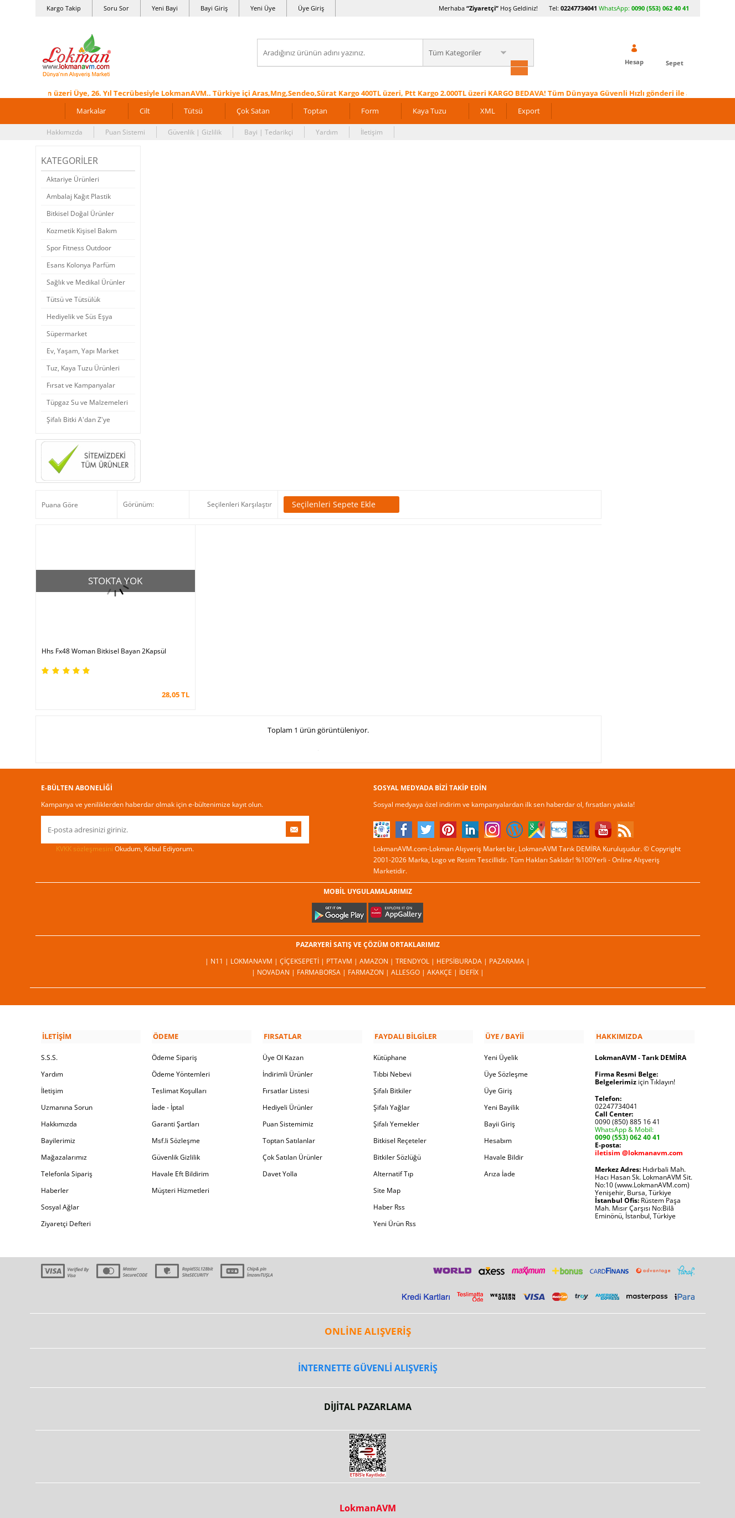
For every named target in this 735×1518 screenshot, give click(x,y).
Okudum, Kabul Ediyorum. (117, 835)
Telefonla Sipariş (66, 1159)
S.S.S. (49, 1042)
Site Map (386, 1175)
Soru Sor (116, 8)
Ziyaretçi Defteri (66, 1208)
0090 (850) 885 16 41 (627, 1107)
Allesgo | (409, 958)
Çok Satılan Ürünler (292, 1142)
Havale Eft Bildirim (180, 1159)
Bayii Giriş (499, 1109)
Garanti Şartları (175, 1109)
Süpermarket (67, 332)
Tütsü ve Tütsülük (73, 298)
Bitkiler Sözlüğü (397, 1142)
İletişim (372, 131)
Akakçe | (443, 958)
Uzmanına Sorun (66, 1092)
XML (487, 110)
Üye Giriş (311, 8)
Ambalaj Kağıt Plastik (79, 195)
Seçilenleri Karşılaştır (239, 503)
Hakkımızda (65, 131)
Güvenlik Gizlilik (176, 1142)
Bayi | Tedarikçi (268, 131)
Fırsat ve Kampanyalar (81, 384)
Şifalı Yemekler (396, 1109)
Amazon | (377, 947)
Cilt (145, 110)
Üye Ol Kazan (283, 1042)
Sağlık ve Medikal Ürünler (86, 281)
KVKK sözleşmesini (84, 835)
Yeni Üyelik (501, 1042)
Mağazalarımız (64, 1142)
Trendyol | (415, 947)
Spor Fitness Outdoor (79, 246)
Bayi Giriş (214, 8)
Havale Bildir (503, 1142)
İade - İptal (168, 1092)
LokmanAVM (368, 1492)
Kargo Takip (64, 8)
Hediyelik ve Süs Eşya (79, 315)
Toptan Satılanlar (289, 1125)
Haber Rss (389, 1192)
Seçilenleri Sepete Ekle (341, 504)
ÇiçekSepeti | (303, 947)
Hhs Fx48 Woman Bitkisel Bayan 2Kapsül (104, 638)
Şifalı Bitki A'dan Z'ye (78, 418)
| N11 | (217, 947)
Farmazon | (369, 958)
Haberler (55, 1175)
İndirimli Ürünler (288, 1059)
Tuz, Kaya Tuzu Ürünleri (83, 367)
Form (370, 110)
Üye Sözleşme (506, 1059)
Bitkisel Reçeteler (399, 1125)
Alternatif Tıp (393, 1159)
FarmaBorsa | (322, 958)
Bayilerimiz (58, 1125)
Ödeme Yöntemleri (181, 1059)
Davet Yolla (280, 1159)
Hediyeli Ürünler (288, 1092)
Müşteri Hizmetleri (180, 1175)
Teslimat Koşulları (179, 1075)
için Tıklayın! (635, 1067)
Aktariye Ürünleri (73, 178)
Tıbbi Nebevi (392, 1059)
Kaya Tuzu (429, 110)
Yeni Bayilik (501, 1092)
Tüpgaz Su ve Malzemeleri (87, 401)
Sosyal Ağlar (60, 1192)
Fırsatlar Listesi (286, 1075)
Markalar (91, 110)
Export (529, 110)
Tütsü (193, 110)
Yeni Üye (262, 8)
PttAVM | (342, 947)
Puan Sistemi (125, 131)
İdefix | (471, 958)
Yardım (327, 131)
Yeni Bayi (165, 8)
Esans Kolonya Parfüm (81, 264)
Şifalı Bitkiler (392, 1075)
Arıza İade (499, 1159)
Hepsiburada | (462, 947)
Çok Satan (253, 110)
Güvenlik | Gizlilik (195, 131)
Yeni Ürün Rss (394, 1208)
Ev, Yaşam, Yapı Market (83, 349)
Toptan (315, 110)
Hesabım (498, 1125)
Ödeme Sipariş (174, 1042)
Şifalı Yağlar (391, 1092)
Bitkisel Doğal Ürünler (80, 212)
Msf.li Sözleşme (176, 1125)
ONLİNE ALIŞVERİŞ (368, 1315)
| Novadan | (274, 958)
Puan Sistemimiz (288, 1109)
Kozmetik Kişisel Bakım (82, 229)
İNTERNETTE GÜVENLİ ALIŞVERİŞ (368, 1352)
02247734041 (579, 8)
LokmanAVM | (255, 947)
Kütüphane (390, 1042)
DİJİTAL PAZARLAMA (368, 1392)
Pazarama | (509, 947)
